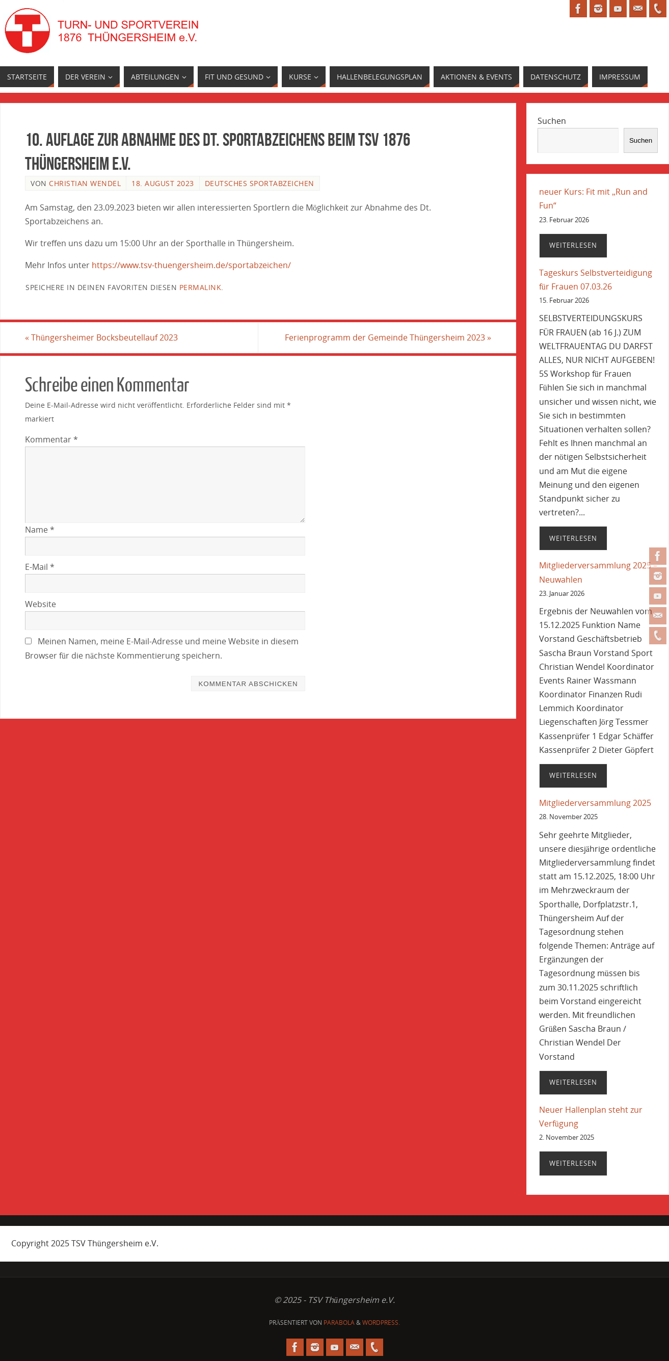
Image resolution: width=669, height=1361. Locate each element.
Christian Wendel (85, 183)
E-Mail (40, 566)
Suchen (552, 120)
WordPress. (381, 1322)
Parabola (339, 1322)
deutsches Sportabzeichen (259, 183)
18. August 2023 (162, 183)
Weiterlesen (573, 245)
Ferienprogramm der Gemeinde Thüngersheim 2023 (388, 337)
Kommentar (51, 439)
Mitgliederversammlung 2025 (595, 802)
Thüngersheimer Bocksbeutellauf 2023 (101, 337)
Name (40, 529)
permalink (200, 287)
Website (40, 604)
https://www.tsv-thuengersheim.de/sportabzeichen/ (191, 265)
